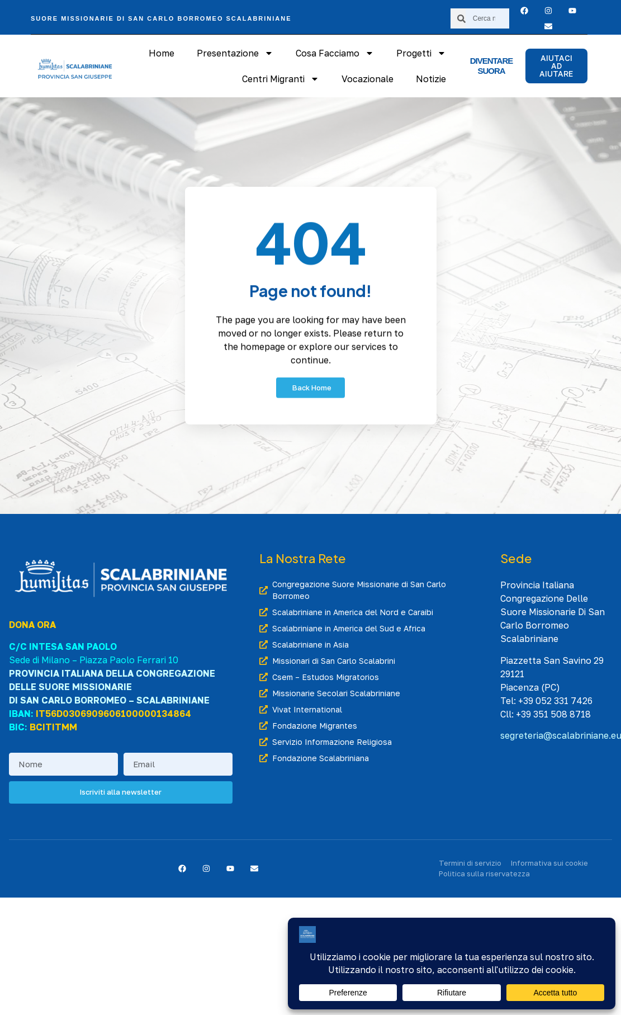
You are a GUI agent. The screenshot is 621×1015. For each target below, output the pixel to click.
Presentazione (235, 53)
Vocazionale (368, 78)
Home (161, 53)
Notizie (431, 78)
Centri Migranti (280, 79)
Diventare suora (491, 65)
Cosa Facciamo (335, 53)
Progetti (421, 53)
